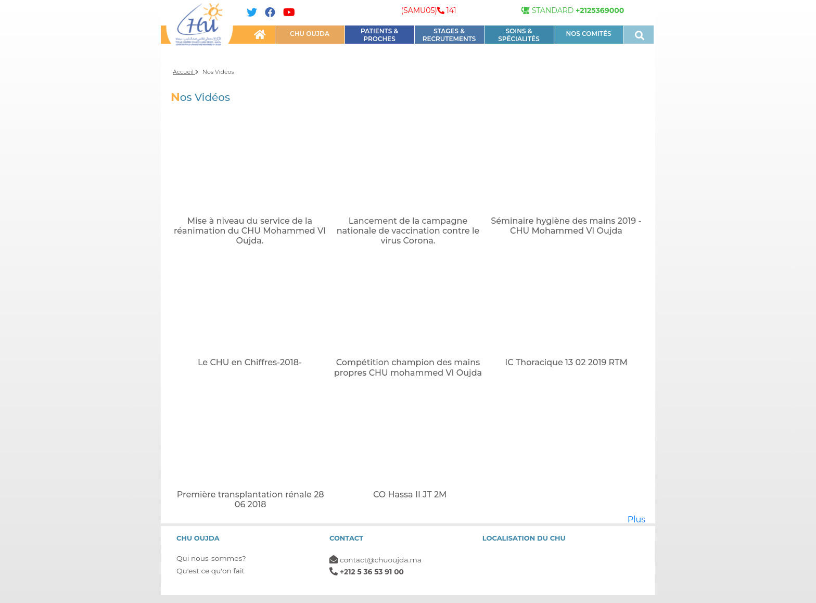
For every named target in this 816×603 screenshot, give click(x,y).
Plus (636, 519)
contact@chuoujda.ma (381, 560)
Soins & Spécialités (518, 35)
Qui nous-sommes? (211, 558)
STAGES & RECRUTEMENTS (449, 35)
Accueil (185, 71)
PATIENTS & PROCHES (379, 35)
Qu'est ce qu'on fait (210, 571)
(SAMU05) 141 (428, 10)
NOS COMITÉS (588, 33)
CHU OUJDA (309, 33)
